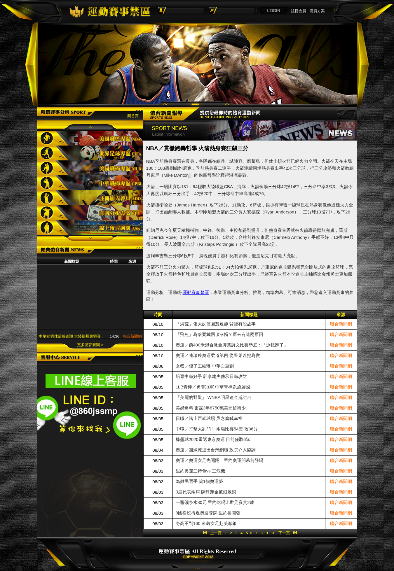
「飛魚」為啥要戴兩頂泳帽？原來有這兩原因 (219, 334)
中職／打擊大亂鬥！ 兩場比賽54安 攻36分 (217, 428)
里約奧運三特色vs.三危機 (200, 470)
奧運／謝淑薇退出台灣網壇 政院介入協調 (216, 449)
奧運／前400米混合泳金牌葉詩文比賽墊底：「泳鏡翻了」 (232, 344)
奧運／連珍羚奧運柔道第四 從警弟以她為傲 (218, 355)
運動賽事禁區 (196, 292)
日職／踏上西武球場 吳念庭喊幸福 (209, 418)
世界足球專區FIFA (90, 153)
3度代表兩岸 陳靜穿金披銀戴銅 (206, 491)
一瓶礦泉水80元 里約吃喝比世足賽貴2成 (215, 502)
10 (273, 533)
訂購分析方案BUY (90, 212)
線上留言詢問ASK (90, 227)
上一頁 (216, 533)
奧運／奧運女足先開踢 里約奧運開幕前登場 (219, 460)
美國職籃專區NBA (90, 138)
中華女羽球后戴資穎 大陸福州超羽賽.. (71, 337)
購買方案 (317, 11)
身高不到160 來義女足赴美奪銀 (206, 523)
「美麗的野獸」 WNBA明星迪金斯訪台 (213, 397)
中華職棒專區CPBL (90, 182)
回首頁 (133, 116)
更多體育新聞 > (90, 345)
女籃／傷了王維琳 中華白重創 (205, 365)
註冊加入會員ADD (90, 197)
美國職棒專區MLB (90, 167)
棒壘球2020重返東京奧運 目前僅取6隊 (213, 439)
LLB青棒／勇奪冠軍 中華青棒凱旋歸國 (213, 386)
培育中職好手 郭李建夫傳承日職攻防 (211, 376)
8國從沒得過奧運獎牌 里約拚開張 (208, 512)
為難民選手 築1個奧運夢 (199, 481)
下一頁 (284, 533)
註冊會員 (298, 11)
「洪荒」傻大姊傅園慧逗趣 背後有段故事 (216, 323)
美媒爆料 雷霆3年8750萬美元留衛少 (211, 407)
